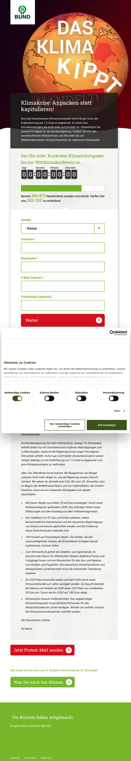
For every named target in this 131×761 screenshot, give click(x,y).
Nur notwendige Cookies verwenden (65, 425)
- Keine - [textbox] (32, 228)
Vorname (28, 239)
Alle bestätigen (107, 425)
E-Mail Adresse (32, 277)
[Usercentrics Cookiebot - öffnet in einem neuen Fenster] (112, 333)
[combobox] (63, 228)
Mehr (117, 410)
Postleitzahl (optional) (36, 297)
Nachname (29, 258)
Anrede (26, 220)
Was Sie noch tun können (38, 682)
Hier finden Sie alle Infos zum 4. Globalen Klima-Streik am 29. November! (54, 670)
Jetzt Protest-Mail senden (38, 650)
